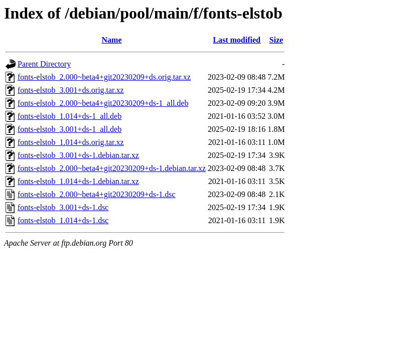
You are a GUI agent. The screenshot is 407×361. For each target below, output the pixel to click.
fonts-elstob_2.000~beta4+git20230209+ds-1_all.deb (103, 103)
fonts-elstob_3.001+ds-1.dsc (63, 207)
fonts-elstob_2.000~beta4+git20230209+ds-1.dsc (97, 194)
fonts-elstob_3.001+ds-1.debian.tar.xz (78, 155)
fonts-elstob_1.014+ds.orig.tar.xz (71, 142)
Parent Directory (44, 64)
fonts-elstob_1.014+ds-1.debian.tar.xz (78, 181)
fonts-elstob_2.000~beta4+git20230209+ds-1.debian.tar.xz (112, 168)
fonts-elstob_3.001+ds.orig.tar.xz (71, 90)
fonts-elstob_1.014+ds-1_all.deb (69, 116)
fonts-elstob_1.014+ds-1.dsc (63, 220)
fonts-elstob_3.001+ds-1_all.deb (69, 129)
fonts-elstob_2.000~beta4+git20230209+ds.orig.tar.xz (104, 77)
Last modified (236, 40)
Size (276, 40)
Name (112, 40)
